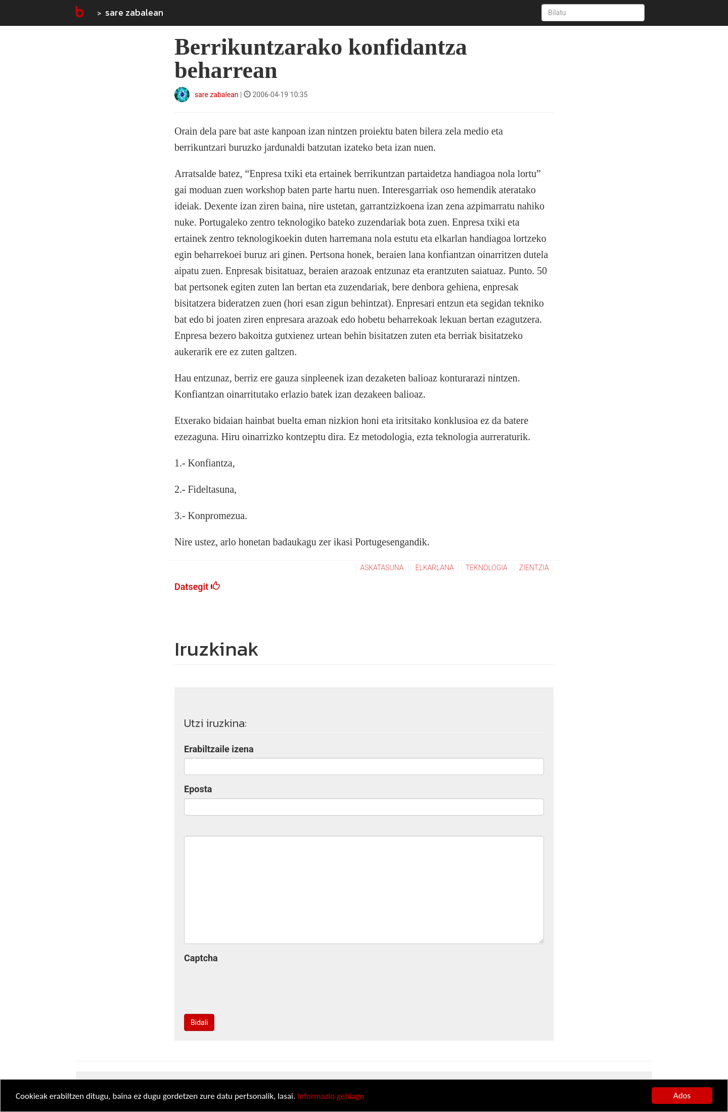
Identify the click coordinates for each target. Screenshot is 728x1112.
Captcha (201, 958)
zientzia (534, 568)
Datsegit (197, 586)
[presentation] (261, 986)
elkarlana (434, 568)
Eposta (198, 789)
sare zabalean (134, 12)
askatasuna (381, 568)
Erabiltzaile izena (219, 749)
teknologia (487, 568)
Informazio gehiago (330, 1096)
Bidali (199, 1022)
